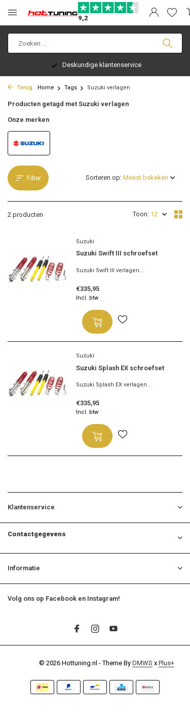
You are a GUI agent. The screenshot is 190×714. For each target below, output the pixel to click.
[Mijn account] (154, 12)
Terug (20, 87)
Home (49, 87)
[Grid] (178, 214)
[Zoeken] (95, 43)
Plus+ (166, 663)
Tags (74, 87)
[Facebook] (77, 629)
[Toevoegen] (97, 322)
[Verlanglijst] (172, 13)
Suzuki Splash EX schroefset (120, 368)
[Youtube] (113, 629)
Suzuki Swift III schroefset (117, 253)
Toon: (141, 214)
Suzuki (85, 241)
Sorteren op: (104, 177)
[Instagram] (95, 629)
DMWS (142, 663)
